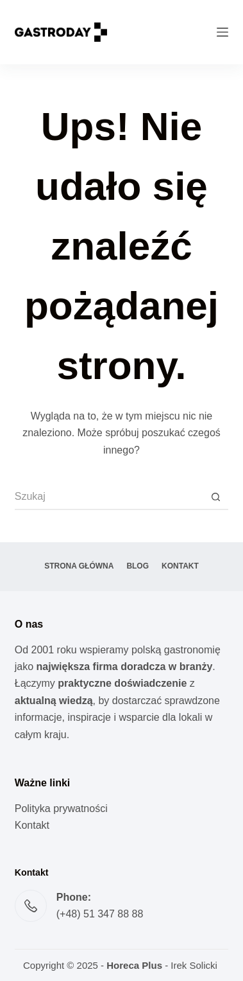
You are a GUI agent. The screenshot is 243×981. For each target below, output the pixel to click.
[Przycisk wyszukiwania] (215, 497)
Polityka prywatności (61, 808)
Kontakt (180, 565)
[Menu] (222, 32)
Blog (137, 565)
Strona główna (78, 565)
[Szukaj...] (109, 497)
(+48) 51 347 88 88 (100, 913)
